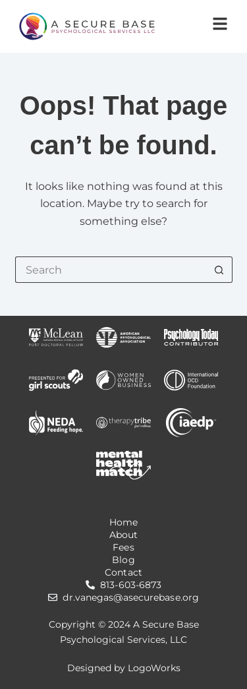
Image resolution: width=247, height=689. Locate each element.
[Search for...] (110, 269)
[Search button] (219, 269)
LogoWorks (154, 668)
